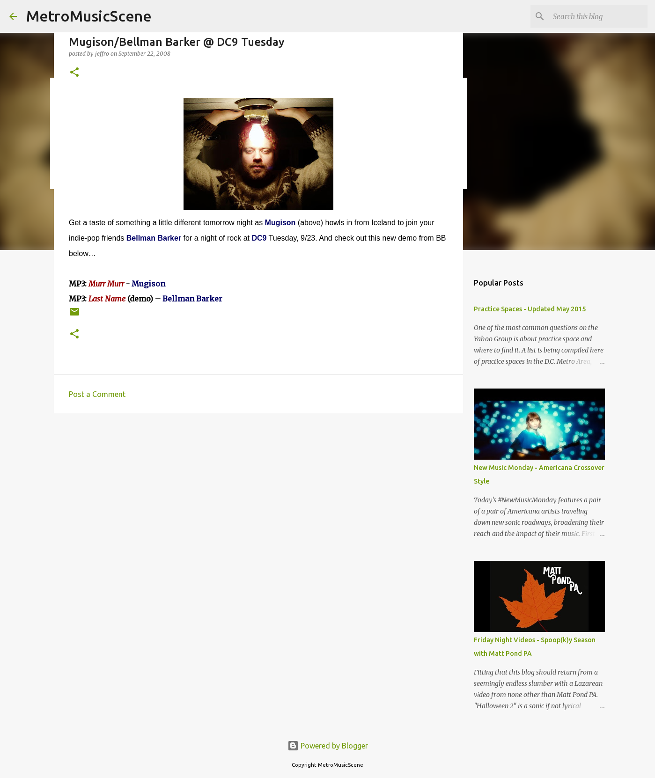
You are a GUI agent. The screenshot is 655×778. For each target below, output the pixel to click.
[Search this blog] (598, 16)
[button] (74, 72)
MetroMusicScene (89, 15)
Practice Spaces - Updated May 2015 (530, 309)
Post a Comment (97, 394)
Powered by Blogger (327, 745)
